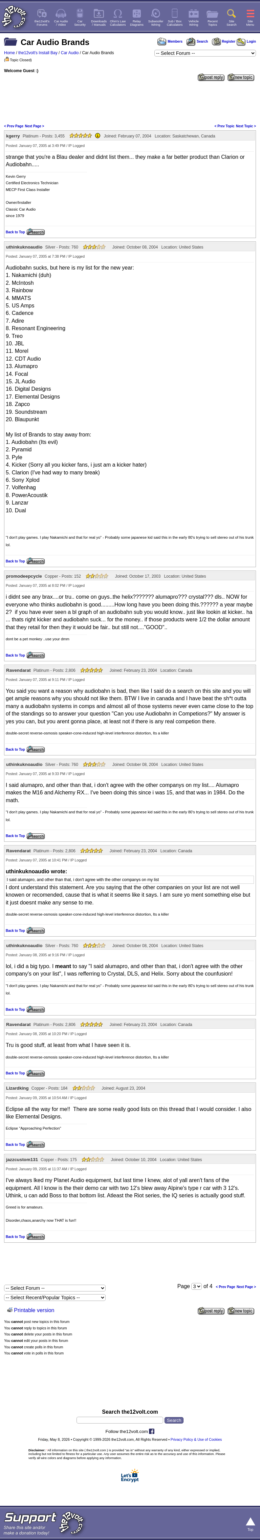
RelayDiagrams (137, 23)
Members (169, 41)
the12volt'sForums (42, 23)
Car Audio (70, 52)
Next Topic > (246, 126)
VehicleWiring (194, 23)
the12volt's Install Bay (38, 52)
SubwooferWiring (156, 23)
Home (9, 52)
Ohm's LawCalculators (118, 23)
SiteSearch (231, 23)
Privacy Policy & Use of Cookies (196, 1439)
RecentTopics (213, 23)
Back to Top (15, 232)
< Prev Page (13, 126)
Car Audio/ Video (61, 23)
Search (197, 41)
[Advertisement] (130, 102)
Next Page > (34, 126)
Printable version (34, 1310)
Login (246, 41)
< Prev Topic (225, 126)
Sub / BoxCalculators (175, 23)
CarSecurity (80, 23)
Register (224, 41)
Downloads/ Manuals (99, 23)
